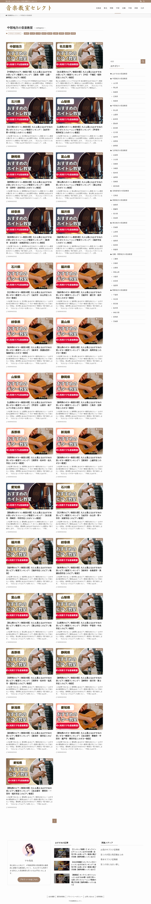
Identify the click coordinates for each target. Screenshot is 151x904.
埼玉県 (115, 299)
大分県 (115, 159)
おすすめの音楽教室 (119, 74)
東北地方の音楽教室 (119, 223)
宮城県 (115, 227)
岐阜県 (67, 33)
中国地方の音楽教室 (119, 78)
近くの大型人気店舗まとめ (112, 855)
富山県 (32, 33)
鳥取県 (115, 101)
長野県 (61, 33)
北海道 (115, 195)
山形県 (115, 232)
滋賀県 (115, 285)
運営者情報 (61, 897)
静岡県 (73, 33)
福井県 (44, 33)
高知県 (115, 218)
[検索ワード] (127, 61)
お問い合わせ (89, 897)
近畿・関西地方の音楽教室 (122, 254)
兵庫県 (115, 268)
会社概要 (51, 897)
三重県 (115, 259)
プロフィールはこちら (29, 879)
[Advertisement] (127, 40)
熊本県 (115, 173)
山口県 (115, 83)
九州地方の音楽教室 (119, 150)
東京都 (115, 304)
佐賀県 (115, 155)
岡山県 (115, 87)
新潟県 (50, 33)
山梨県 (56, 33)
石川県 (38, 33)
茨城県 (115, 321)
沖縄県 (115, 168)
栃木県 (115, 308)
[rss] (140, 1)
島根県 (115, 92)
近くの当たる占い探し (110, 864)
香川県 (115, 214)
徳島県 (115, 205)
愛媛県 (115, 209)
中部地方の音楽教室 (119, 106)
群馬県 (115, 317)
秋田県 (115, 245)
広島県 (115, 96)
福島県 (115, 241)
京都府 (115, 263)
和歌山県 (116, 272)
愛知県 (26, 33)
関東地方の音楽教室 (119, 290)
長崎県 (115, 182)
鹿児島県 (116, 186)
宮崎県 (115, 164)
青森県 (115, 249)
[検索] (143, 1)
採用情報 (99, 897)
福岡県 (115, 177)
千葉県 (115, 295)
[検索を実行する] (143, 61)
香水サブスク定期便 (109, 859)
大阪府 (115, 276)
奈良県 (115, 281)
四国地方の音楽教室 (119, 200)
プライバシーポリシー (74, 897)
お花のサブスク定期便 (110, 850)
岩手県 (115, 236)
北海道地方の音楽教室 (120, 191)
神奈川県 (116, 312)
